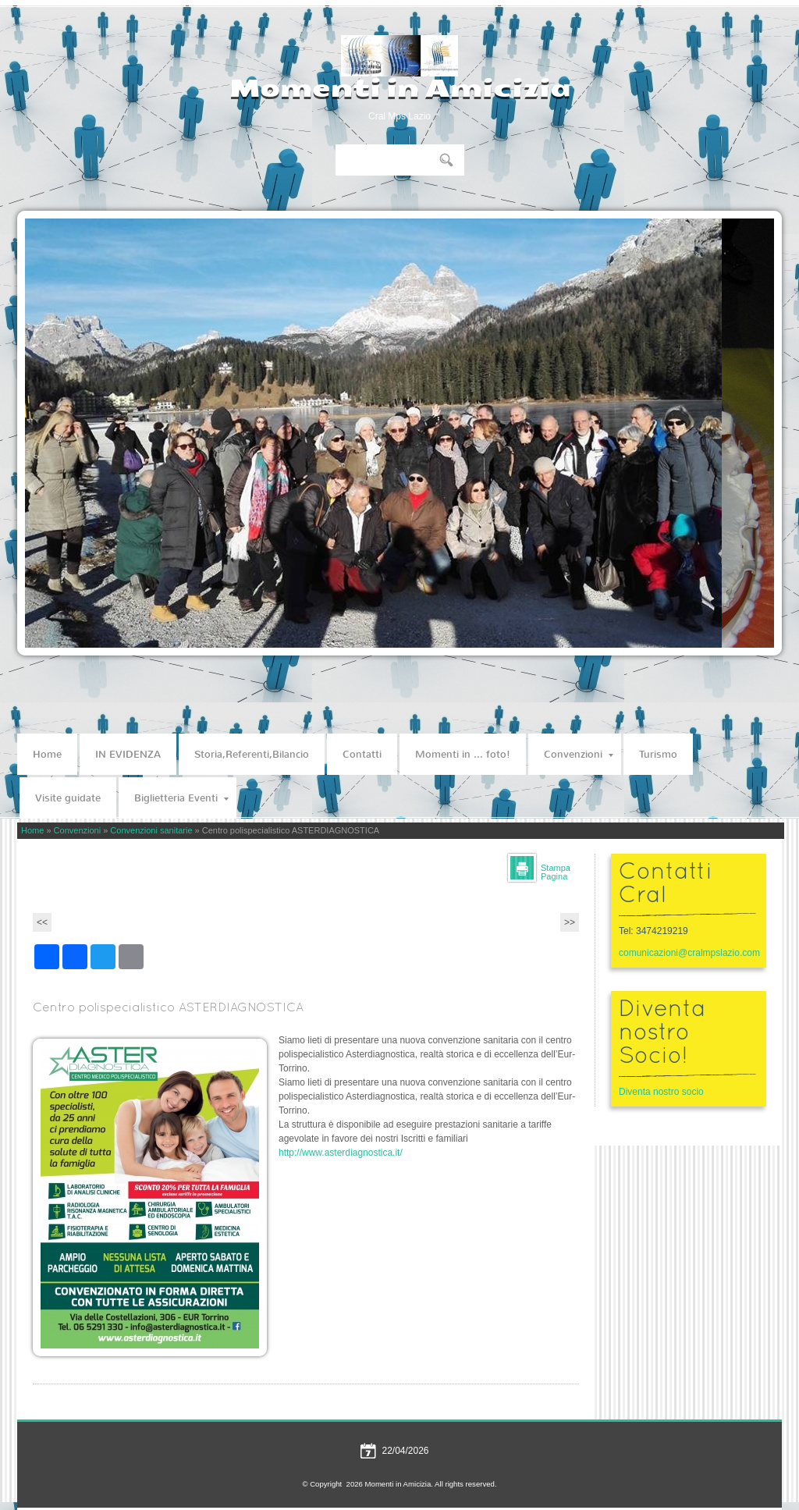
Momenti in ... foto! (462, 754)
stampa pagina (555, 872)
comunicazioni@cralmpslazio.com (688, 952)
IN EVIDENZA (128, 754)
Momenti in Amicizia (399, 88)
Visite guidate (68, 798)
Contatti (362, 754)
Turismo (658, 754)
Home (47, 754)
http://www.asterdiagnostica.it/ (341, 1152)
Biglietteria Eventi (181, 798)
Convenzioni (578, 754)
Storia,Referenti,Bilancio (251, 754)
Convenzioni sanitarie (151, 830)
